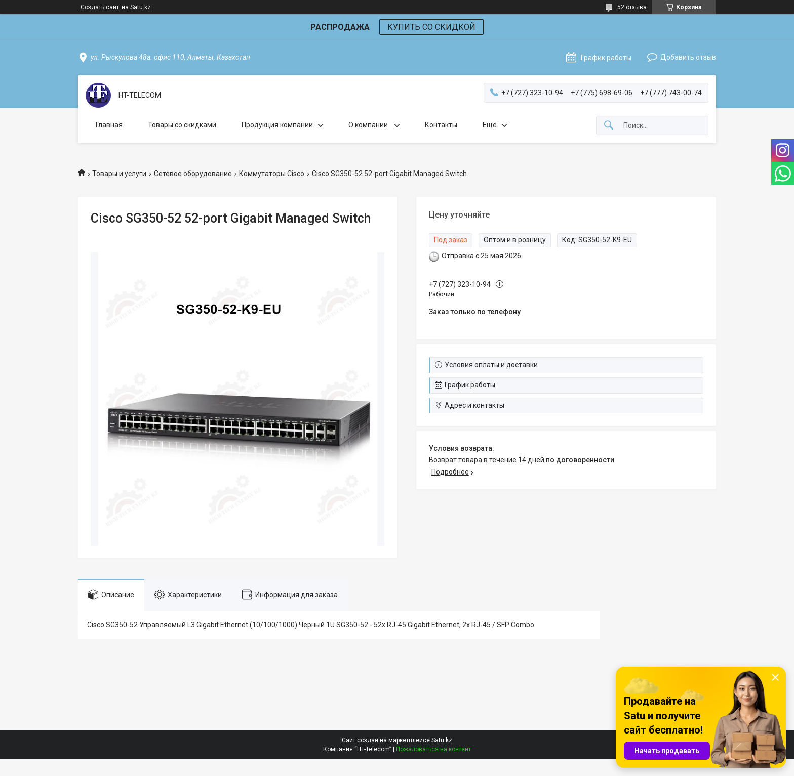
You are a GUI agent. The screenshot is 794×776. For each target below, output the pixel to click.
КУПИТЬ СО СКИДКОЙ (431, 27)
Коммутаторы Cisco (271, 173)
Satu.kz (441, 740)
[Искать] (609, 126)
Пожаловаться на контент (433, 749)
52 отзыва (632, 7)
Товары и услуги (119, 173)
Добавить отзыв (688, 57)
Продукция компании (277, 125)
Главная (109, 125)
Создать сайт (100, 7)
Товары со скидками (182, 125)
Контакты (441, 125)
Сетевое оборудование (193, 173)
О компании (368, 125)
